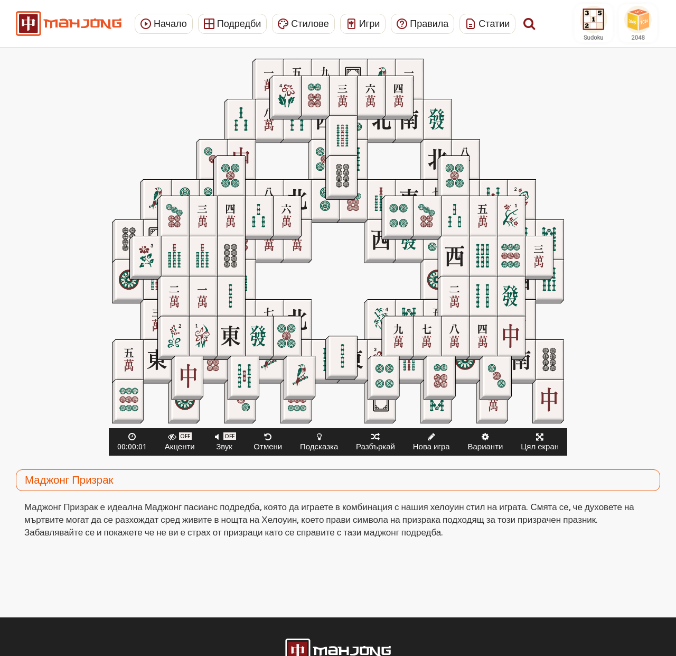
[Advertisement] (59, 219)
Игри (363, 23)
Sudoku (593, 23)
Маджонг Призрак (69, 480)
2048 (638, 23)
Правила (422, 23)
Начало (163, 23)
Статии (487, 23)
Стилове (303, 23)
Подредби (232, 23)
